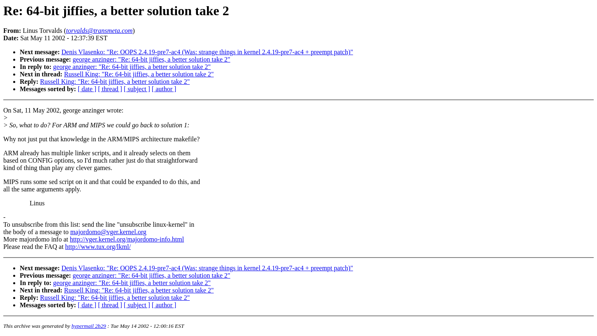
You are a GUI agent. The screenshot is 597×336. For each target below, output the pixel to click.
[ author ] (164, 88)
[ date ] (87, 88)
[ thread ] (110, 88)
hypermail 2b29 (89, 326)
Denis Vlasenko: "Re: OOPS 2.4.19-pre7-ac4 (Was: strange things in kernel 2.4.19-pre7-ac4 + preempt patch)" (207, 51)
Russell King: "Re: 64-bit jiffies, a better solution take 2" (139, 74)
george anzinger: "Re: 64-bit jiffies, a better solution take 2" (151, 59)
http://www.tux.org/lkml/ (98, 246)
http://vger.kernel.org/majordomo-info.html (127, 239)
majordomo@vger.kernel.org (108, 231)
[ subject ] (137, 88)
